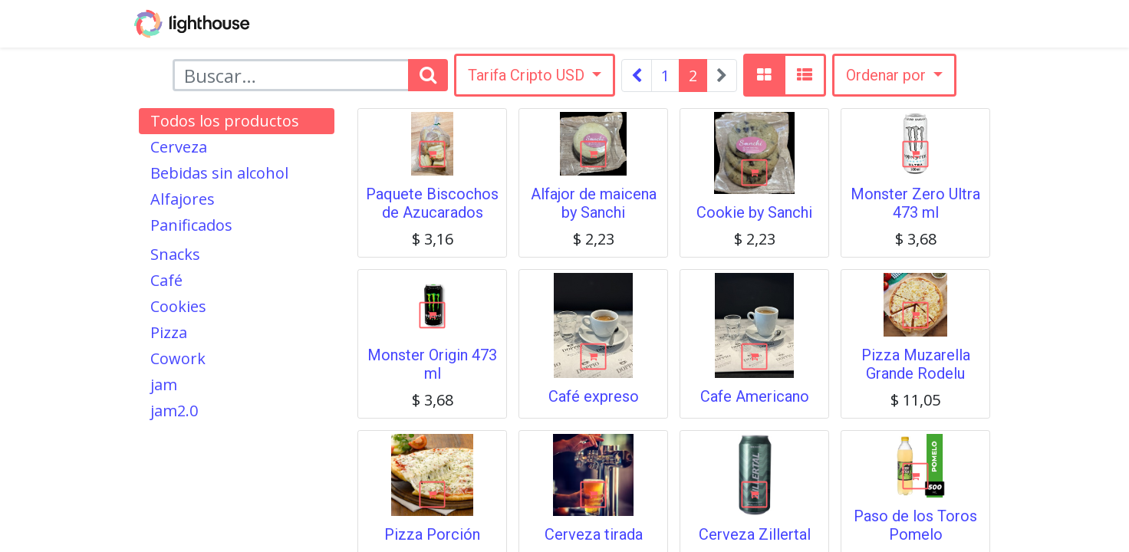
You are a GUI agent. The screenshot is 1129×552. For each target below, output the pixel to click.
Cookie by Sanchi (754, 212)
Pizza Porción (432, 534)
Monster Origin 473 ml (432, 364)
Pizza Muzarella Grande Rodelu (915, 364)
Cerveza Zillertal (755, 534)
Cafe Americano (754, 396)
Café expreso (593, 396)
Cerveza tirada (594, 534)
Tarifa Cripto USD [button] (528, 75)
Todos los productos (224, 120)
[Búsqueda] (428, 75)
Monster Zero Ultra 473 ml (915, 203)
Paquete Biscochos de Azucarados (432, 203)
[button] (894, 75)
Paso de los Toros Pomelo (915, 525)
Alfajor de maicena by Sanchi (594, 203)
